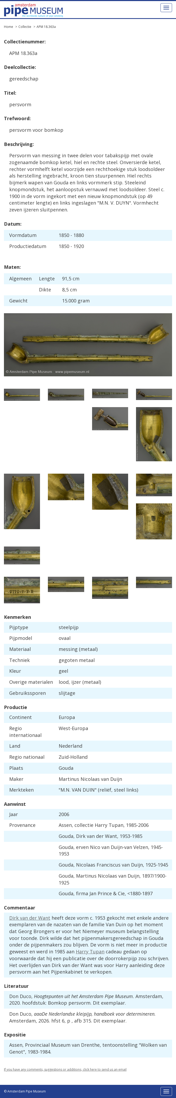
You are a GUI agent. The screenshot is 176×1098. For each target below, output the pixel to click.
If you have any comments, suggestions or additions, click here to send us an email (65, 1069)
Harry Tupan (90, 951)
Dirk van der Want (29, 918)
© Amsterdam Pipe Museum (25, 1091)
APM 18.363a (46, 26)
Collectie (24, 26)
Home (8, 26)
